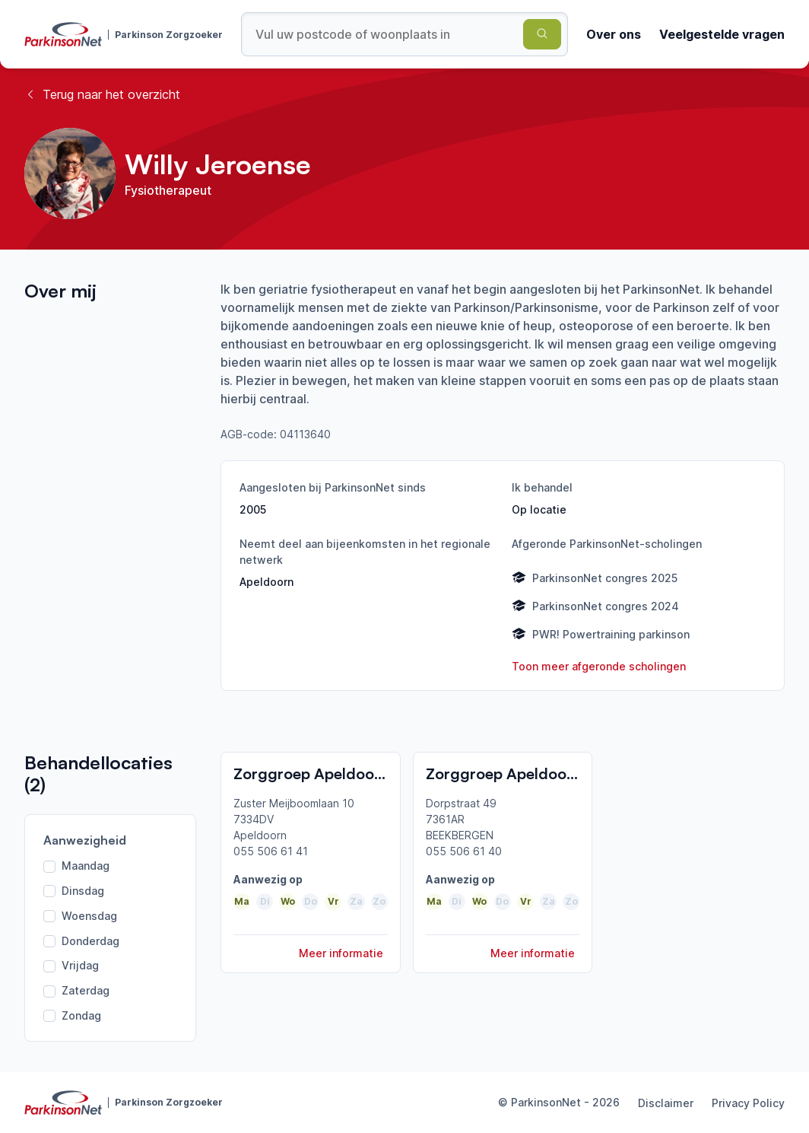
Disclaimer (665, 1102)
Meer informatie (341, 953)
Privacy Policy (748, 1102)
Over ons (613, 34)
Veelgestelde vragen (722, 34)
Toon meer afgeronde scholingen (599, 666)
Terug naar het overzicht (102, 94)
